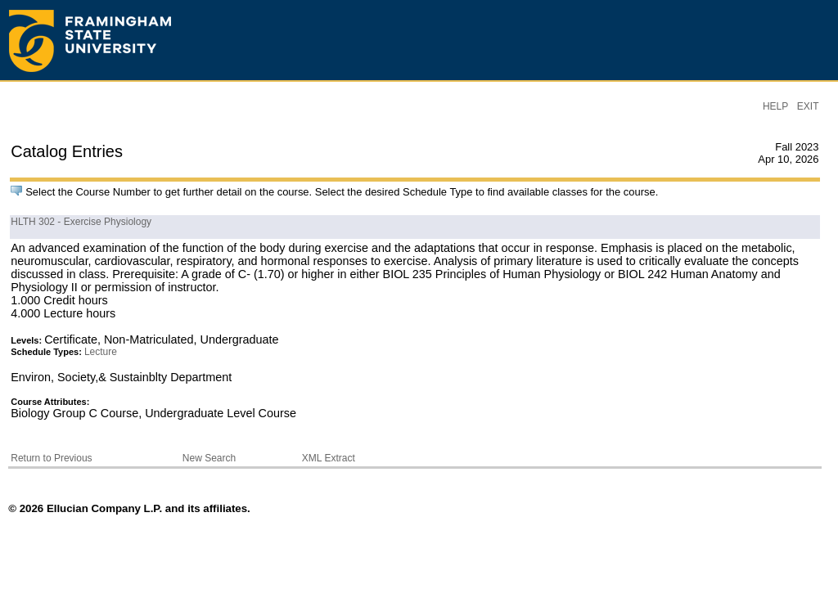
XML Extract (328, 458)
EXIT (808, 106)
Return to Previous (51, 458)
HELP (775, 106)
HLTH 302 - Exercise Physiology (81, 221)
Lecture (100, 351)
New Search (209, 458)
